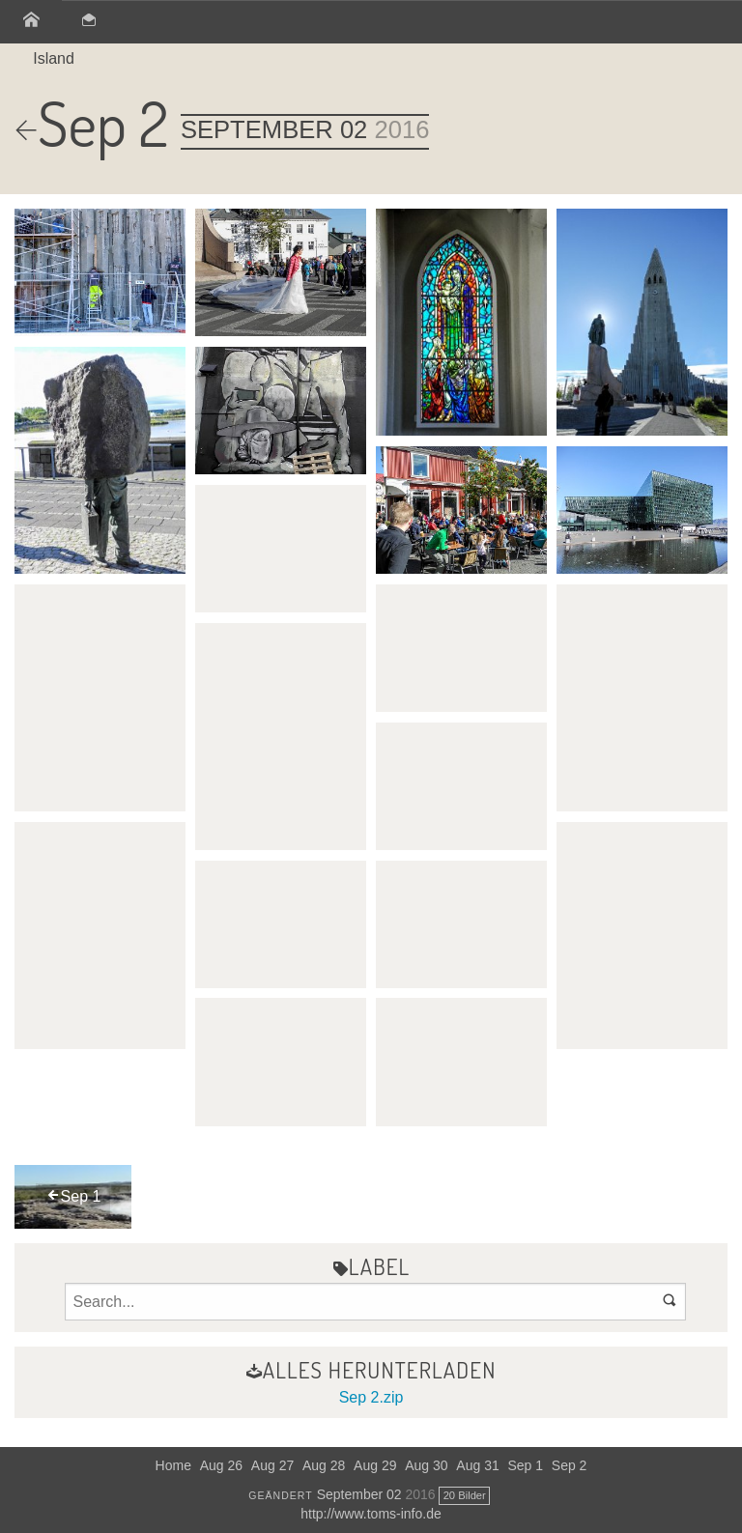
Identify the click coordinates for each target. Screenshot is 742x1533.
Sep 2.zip (371, 1397)
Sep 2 (569, 1465)
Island (53, 58)
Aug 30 (426, 1465)
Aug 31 (477, 1465)
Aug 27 (272, 1465)
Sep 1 (525, 1465)
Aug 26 (221, 1465)
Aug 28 (323, 1465)
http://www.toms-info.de (371, 1513)
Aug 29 (375, 1465)
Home (173, 1465)
